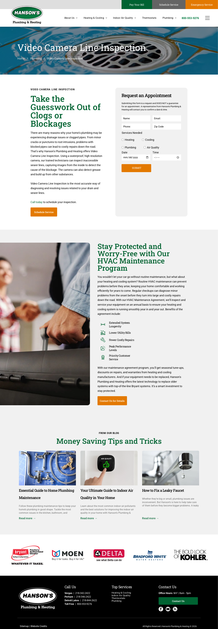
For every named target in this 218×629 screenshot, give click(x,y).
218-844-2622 (89, 600)
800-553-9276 (84, 604)
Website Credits (39, 626)
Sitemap (24, 626)
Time (156, 152)
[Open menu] (207, 18)
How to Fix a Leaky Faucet (163, 490)
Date (124, 152)
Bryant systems (141, 386)
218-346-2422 (83, 596)
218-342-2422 (82, 593)
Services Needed (132, 132)
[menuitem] (68, 17)
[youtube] (168, 609)
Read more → (27, 518)
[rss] (175, 609)
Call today (36, 202)
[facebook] (161, 609)
